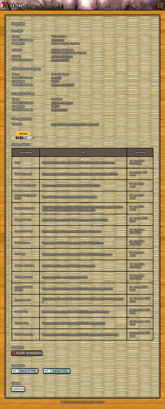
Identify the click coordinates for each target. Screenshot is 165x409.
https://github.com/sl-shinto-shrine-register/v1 (75, 124)
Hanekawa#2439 (60, 59)
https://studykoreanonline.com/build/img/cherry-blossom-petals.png (77, 288)
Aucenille (56, 77)
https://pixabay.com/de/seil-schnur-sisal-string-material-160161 (75, 219)
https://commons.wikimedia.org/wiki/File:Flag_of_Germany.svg (75, 311)
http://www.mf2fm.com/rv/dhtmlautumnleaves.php (68, 265)
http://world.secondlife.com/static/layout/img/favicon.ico (71, 231)
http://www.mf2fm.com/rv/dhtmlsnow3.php (64, 277)
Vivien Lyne (57, 39)
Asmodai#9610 (59, 109)
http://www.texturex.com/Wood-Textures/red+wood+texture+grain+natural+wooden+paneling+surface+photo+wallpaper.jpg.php (82, 208)
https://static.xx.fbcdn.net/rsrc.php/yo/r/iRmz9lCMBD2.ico (72, 242)
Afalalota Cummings (62, 102)
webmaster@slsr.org (61, 56)
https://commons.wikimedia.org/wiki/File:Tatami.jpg (69, 196)
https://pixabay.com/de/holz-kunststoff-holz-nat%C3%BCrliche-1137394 (80, 173)
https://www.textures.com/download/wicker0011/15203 (71, 185)
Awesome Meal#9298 (62, 84)
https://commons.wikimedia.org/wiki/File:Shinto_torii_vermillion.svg (78, 162)
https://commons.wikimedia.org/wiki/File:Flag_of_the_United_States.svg (80, 334)
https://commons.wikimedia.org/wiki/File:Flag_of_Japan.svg (73, 323)
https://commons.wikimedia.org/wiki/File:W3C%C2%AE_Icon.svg (77, 254)
